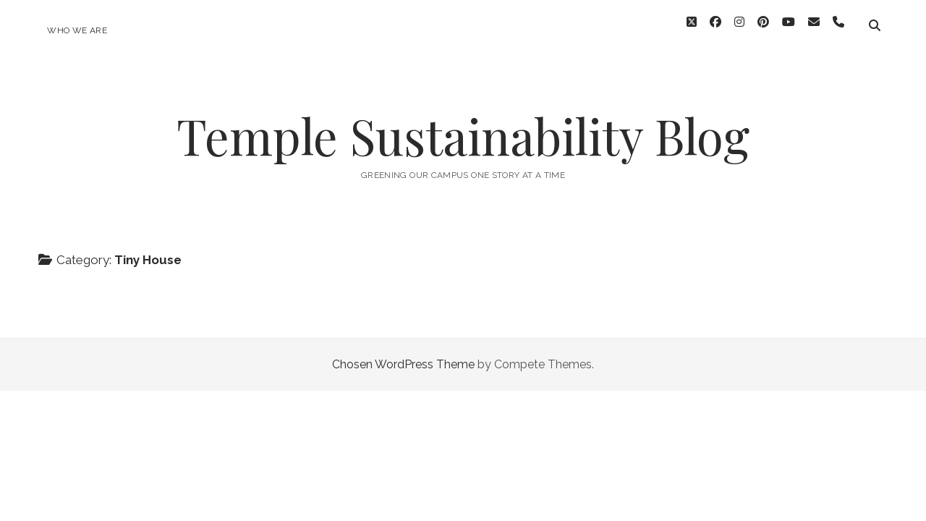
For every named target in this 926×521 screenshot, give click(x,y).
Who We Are (77, 30)
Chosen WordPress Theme (403, 356)
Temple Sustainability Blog (463, 128)
